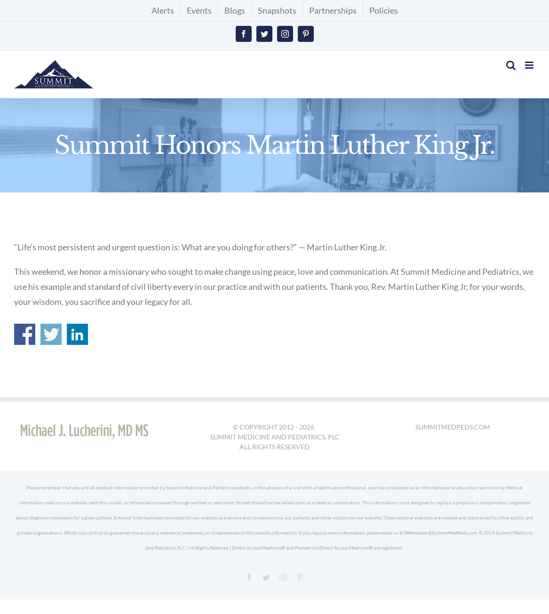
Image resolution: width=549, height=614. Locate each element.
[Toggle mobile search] (511, 65)
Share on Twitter (51, 334)
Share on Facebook (24, 334)
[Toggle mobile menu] (530, 65)
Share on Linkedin (77, 334)
